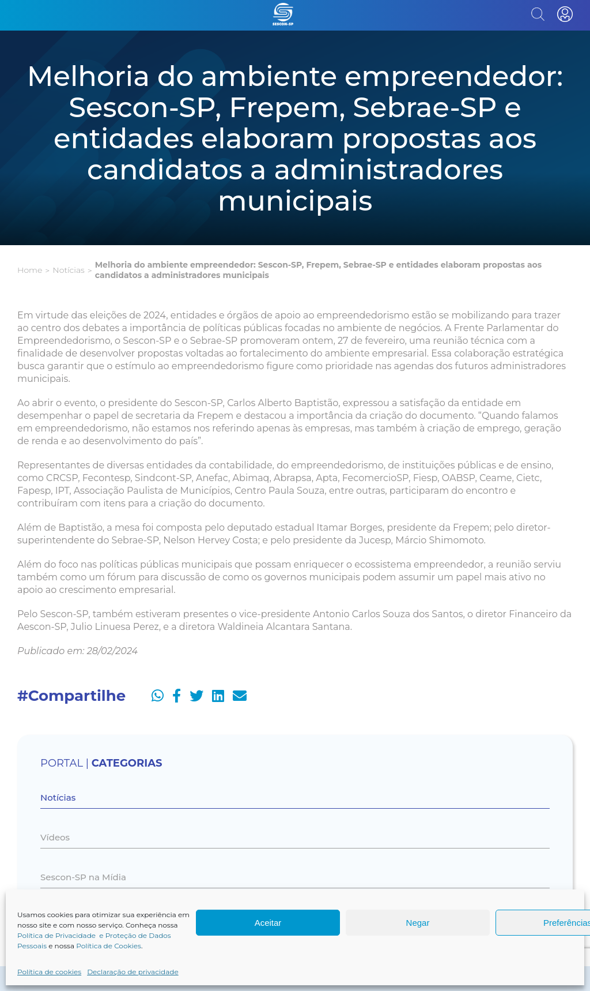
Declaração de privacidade (133, 971)
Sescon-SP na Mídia (83, 877)
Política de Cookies (108, 945)
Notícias (68, 270)
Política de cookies (49, 971)
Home (29, 270)
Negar (418, 923)
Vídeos (55, 837)
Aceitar (268, 923)
